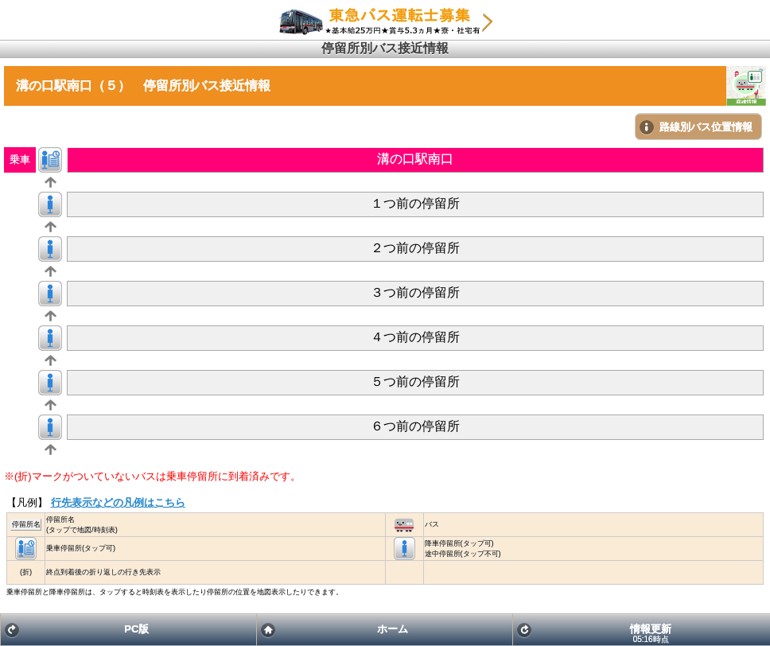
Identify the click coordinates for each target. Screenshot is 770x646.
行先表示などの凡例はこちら (118, 502)
